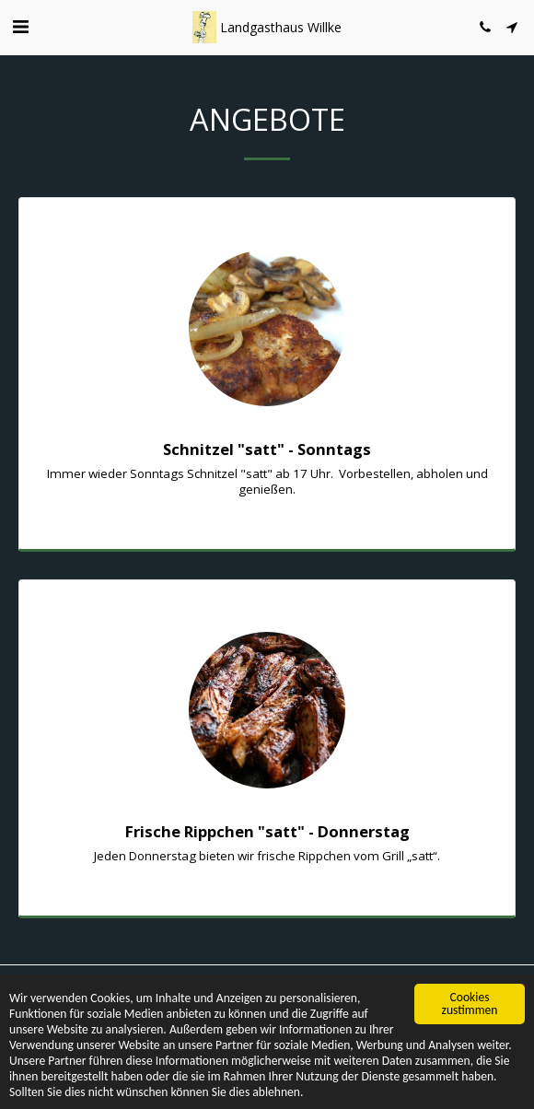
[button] (20, 26)
